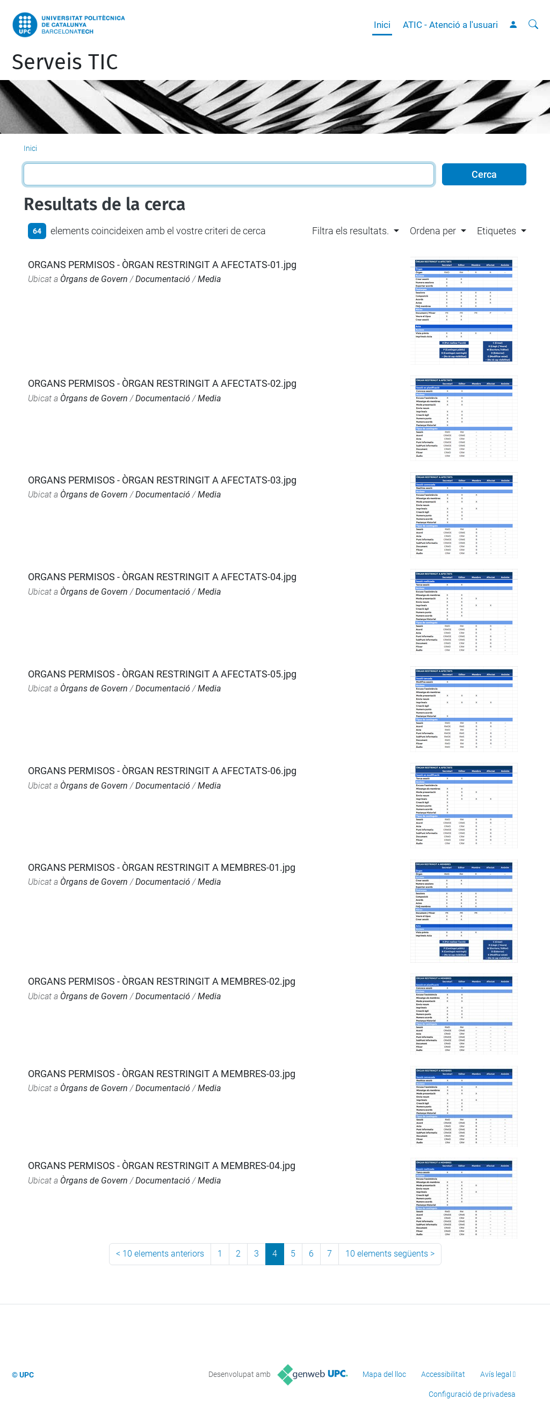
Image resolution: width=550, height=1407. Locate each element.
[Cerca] (533, 25)
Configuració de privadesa (472, 1394)
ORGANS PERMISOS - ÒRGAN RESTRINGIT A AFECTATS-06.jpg (162, 770)
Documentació (162, 279)
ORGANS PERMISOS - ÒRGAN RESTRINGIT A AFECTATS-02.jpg (162, 383)
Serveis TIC (65, 62)
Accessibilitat (443, 1374)
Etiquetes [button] (496, 230)
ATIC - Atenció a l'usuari (450, 24)
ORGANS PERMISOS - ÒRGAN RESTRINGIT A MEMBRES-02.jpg (161, 981)
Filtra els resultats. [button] (350, 230)
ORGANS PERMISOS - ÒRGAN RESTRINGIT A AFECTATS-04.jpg (162, 576)
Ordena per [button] (433, 230)
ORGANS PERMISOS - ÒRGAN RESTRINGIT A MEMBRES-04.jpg (161, 1165)
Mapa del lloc (384, 1374)
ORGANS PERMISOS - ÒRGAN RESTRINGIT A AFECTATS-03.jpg (162, 480)
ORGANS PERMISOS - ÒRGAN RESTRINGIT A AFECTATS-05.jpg (162, 674)
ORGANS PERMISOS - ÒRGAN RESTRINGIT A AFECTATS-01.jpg (162, 264)
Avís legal (495, 1374)
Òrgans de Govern (94, 279)
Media (209, 279)
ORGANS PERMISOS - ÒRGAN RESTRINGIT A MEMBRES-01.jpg (161, 867)
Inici (382, 24)
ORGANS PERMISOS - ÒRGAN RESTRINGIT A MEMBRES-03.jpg (161, 1073)
